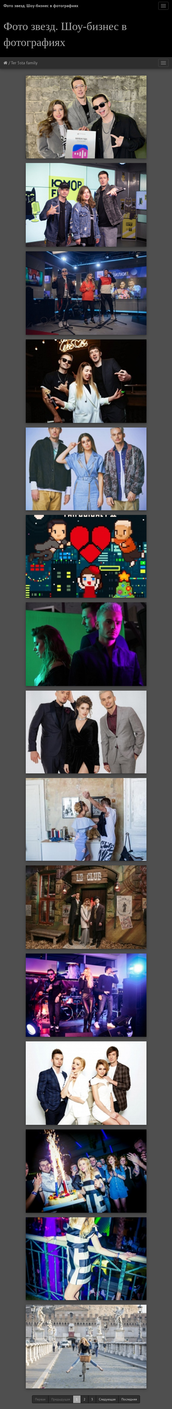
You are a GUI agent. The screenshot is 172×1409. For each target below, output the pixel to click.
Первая (40, 1399)
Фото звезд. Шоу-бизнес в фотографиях (40, 5)
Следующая (107, 1399)
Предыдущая (60, 1399)
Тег (13, 62)
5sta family (27, 62)
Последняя (129, 1399)
